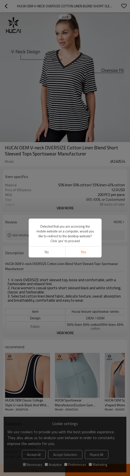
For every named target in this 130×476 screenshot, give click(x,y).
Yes (83, 102)
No (47, 102)
